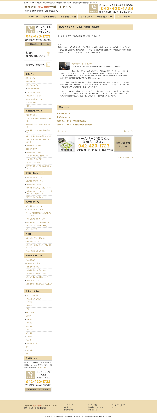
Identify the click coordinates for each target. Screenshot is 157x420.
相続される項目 (31, 229)
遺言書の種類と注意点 (34, 184)
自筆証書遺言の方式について (36, 270)
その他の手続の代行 (33, 162)
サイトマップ (116, 407)
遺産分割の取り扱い (33, 267)
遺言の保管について (33, 280)
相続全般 (29, 326)
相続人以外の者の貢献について (37, 277)
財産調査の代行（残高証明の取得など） (38, 126)
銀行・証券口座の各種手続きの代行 (38, 136)
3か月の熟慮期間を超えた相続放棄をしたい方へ (39, 214)
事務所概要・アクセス (105, 16)
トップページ (32, 16)
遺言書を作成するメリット (35, 181)
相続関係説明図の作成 (34, 152)
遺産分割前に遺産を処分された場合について (39, 285)
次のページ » (128, 131)
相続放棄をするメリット (34, 209)
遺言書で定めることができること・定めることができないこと (39, 192)
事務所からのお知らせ (34, 299)
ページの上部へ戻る (125, 157)
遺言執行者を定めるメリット (36, 197)
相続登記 (29, 336)
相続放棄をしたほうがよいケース (37, 222)
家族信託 (29, 305)
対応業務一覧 (31, 82)
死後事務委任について (34, 241)
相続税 (28, 340)
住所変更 (29, 302)
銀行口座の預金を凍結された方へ (37, 238)
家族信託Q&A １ (63, 113)
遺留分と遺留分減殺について (36, 273)
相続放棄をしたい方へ (34, 206)
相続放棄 (29, 333)
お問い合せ (123, 16)
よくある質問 (86, 16)
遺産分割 (29, 350)
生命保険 (29, 323)
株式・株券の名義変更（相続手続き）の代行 (39, 141)
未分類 (28, 316)
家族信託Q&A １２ (64, 117)
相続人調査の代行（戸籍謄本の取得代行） (39, 120)
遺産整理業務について (34, 115)
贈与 (27, 347)
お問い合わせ (31, 102)
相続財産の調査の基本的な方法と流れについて (39, 246)
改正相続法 (30, 312)
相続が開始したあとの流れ (35, 251)
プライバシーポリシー (119, 405)
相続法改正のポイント (34, 260)
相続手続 (29, 329)
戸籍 (27, 309)
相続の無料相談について (34, 99)
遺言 (27, 354)
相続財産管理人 (31, 343)
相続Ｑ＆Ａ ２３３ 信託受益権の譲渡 (71, 121)
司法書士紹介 (49, 16)
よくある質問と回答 (33, 92)
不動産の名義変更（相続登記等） (37, 156)
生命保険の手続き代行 (34, 159)
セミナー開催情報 (32, 295)
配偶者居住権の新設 (33, 263)
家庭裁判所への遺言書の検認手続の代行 (39, 132)
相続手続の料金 (68, 16)
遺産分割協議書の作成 (34, 145)
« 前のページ (61, 131)
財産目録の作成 (31, 149)
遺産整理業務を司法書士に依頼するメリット (39, 167)
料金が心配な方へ (33, 88)
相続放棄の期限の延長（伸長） (37, 226)
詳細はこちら (42, 368)
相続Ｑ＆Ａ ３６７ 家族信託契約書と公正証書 (75, 125)
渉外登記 (29, 319)
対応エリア (30, 106)
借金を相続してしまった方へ (36, 219)
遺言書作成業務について (34, 177)
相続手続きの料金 (32, 85)
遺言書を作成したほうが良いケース (38, 188)
